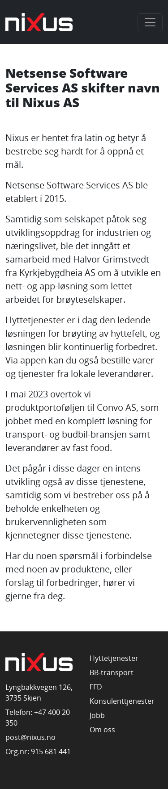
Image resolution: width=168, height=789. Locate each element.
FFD (96, 687)
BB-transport (112, 672)
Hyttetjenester (114, 658)
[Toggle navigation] (150, 22)
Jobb (97, 715)
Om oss (102, 730)
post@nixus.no (30, 737)
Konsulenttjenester (122, 701)
